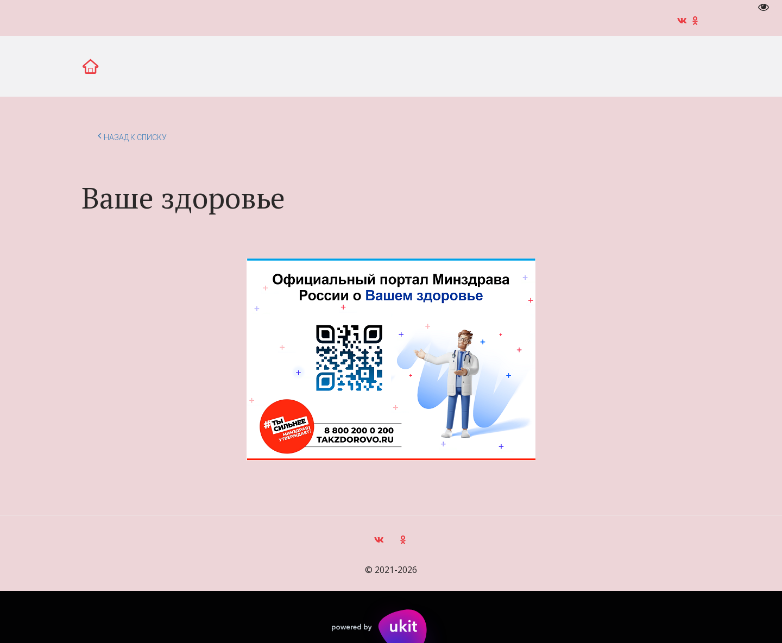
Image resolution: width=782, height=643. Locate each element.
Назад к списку (132, 136)
